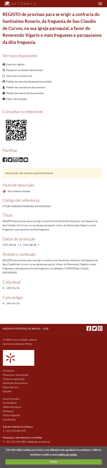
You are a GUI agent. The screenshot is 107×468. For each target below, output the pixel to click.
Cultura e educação (13, 378)
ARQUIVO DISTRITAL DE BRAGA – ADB (25, 328)
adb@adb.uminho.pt (38, 441)
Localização (9, 419)
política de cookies (67, 454)
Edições (7, 391)
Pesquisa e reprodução (15, 374)
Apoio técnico (10, 387)
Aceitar (53, 461)
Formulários (10, 402)
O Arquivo (9, 370)
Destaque (8, 411)
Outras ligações (11, 415)
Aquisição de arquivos (15, 382)
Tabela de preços (12, 406)
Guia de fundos (11, 398)
